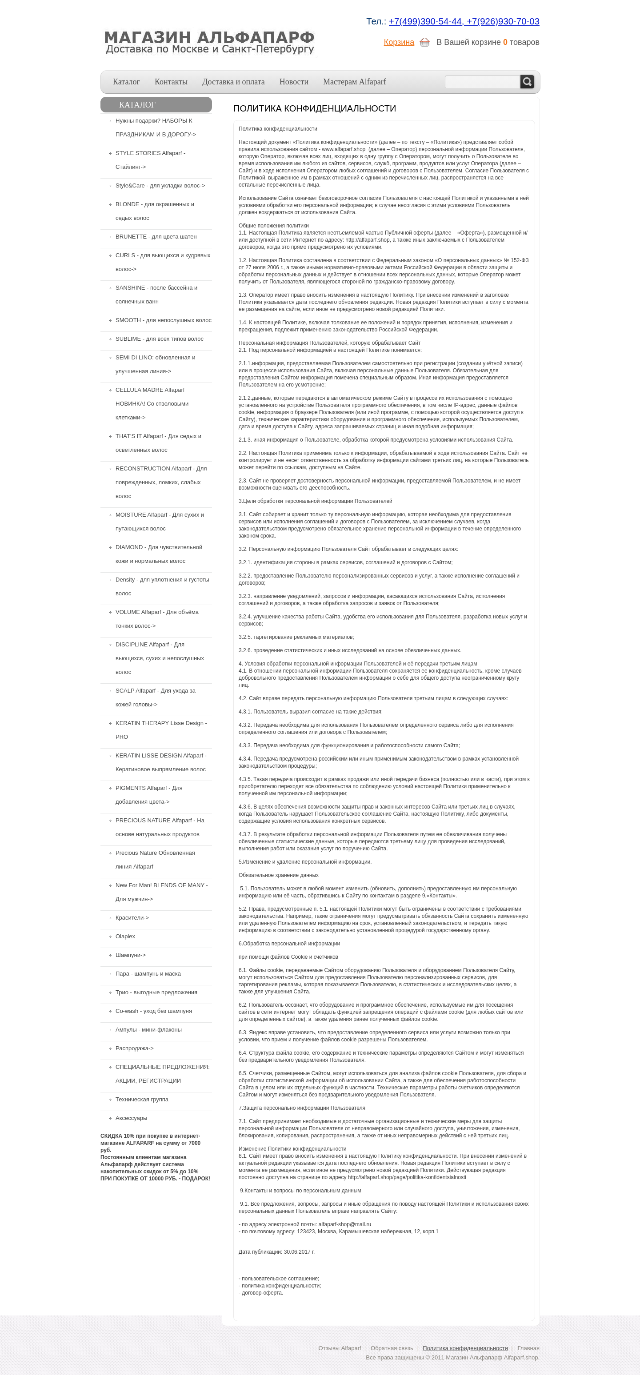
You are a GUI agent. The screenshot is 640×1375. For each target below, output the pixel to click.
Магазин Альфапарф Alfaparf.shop (492, 1357)
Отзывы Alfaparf (340, 1348)
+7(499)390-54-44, (428, 21)
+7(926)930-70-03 (503, 21)
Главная (529, 1348)
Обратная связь (392, 1348)
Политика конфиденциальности (465, 1348)
